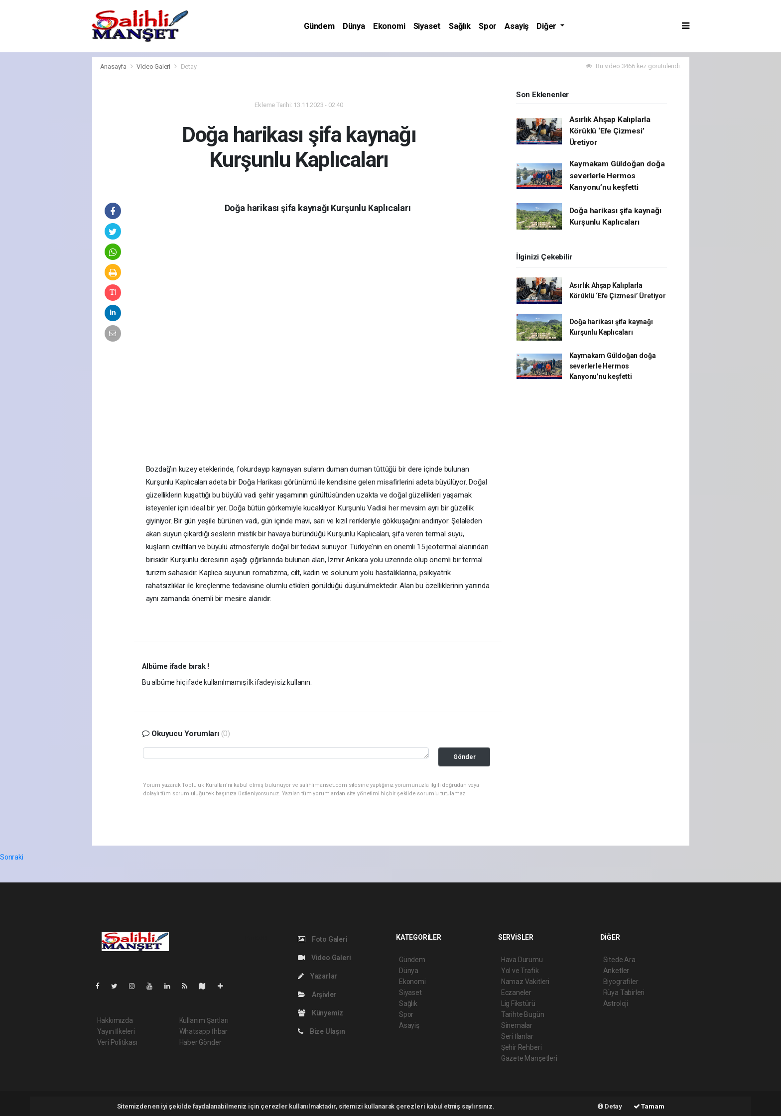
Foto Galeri (323, 939)
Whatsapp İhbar (203, 1031)
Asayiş (516, 26)
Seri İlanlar (517, 1036)
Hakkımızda (115, 1020)
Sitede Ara (619, 960)
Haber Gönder (200, 1042)
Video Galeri (154, 66)
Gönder (464, 756)
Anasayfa (114, 66)
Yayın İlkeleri (116, 1031)
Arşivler (317, 994)
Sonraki (11, 857)
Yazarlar (317, 976)
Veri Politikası (117, 1042)
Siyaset (427, 26)
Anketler (616, 971)
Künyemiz (320, 1013)
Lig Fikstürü (518, 1003)
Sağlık (460, 26)
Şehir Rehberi (521, 1047)
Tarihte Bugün (522, 1014)
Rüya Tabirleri (624, 992)
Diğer (547, 26)
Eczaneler (516, 992)
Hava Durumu (522, 960)
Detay (189, 66)
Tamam (649, 1106)
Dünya (354, 26)
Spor (488, 26)
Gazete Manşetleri (529, 1058)
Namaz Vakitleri (525, 982)
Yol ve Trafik (520, 971)
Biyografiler (621, 982)
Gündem (319, 26)
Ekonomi (389, 26)
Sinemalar (516, 1025)
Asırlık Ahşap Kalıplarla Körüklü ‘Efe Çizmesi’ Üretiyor (610, 131)
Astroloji (615, 1003)
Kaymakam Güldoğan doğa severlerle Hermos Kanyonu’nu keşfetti (617, 175)
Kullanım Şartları (204, 1020)
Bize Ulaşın (321, 1031)
